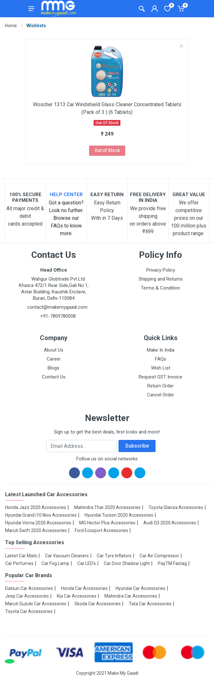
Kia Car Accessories (76, 596)
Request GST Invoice (160, 377)
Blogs (53, 368)
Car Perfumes (19, 563)
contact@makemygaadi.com (57, 307)
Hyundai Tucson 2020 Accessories (119, 515)
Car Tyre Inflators (114, 555)
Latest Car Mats (21, 555)
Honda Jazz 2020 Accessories (35, 507)
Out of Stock (107, 150)
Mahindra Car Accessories (130, 596)
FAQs (160, 359)
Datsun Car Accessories (29, 588)
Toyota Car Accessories (29, 611)
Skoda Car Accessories (97, 603)
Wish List (160, 368)
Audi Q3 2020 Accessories (169, 522)
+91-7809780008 (57, 316)
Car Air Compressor (159, 555)
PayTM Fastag (172, 563)
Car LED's (86, 563)
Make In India (160, 350)
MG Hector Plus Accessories (107, 522)
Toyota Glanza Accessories (176, 507)
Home (11, 25)
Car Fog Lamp (55, 563)
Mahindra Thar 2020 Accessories (107, 507)
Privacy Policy (160, 270)
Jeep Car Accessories (27, 596)
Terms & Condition (160, 288)
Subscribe (137, 446)
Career (54, 359)
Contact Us (53, 377)
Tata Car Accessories (150, 603)
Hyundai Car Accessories (140, 588)
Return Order (160, 386)
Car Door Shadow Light (127, 563)
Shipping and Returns (161, 279)
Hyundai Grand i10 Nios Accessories (41, 515)
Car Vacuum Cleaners (67, 555)
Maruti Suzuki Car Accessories (35, 603)
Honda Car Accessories (84, 588)
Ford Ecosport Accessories (101, 530)
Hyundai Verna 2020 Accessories (38, 522)
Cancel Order (160, 395)
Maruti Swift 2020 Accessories (36, 530)
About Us (53, 350)
